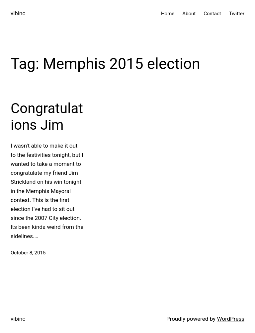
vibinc (18, 13)
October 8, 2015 (28, 253)
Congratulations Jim (47, 116)
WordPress (230, 318)
